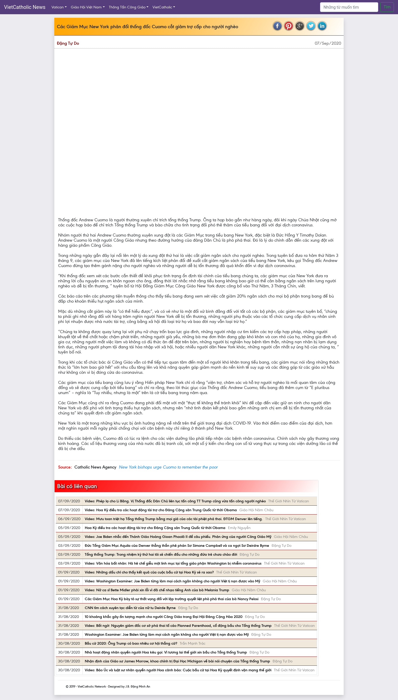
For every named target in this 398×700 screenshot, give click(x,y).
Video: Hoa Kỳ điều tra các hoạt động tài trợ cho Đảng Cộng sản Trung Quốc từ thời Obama (161, 510)
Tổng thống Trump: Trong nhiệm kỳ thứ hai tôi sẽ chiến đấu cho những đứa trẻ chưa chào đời (161, 554)
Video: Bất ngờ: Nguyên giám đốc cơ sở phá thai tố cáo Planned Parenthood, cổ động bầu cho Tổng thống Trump (178, 625)
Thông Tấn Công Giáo (127, 7)
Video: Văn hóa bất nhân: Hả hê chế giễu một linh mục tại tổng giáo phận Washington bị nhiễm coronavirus (173, 563)
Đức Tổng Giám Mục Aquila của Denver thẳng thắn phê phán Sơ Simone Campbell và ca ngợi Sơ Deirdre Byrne (177, 545)
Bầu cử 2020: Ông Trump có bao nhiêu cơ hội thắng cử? (131, 643)
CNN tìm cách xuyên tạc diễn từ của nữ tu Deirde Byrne (130, 607)
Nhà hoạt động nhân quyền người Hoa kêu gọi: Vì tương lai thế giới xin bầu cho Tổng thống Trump (166, 652)
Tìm (387, 7)
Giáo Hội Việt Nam (86, 7)
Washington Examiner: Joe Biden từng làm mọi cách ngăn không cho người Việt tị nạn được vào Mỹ (167, 634)
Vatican (58, 7)
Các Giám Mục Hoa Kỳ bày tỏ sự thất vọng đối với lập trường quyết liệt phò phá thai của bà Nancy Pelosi (171, 599)
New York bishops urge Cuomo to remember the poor (168, 467)
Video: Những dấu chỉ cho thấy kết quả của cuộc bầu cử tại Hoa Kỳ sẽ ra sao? (149, 572)
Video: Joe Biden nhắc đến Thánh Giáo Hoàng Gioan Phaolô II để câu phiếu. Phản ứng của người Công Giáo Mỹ (178, 536)
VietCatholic (162, 7)
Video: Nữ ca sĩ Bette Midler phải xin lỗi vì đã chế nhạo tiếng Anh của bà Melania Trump (157, 590)
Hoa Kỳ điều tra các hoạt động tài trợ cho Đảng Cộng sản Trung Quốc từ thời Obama (155, 527)
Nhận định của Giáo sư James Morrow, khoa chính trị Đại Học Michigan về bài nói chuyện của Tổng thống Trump (177, 661)
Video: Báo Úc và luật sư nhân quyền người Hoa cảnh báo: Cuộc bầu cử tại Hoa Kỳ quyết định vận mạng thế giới (178, 670)
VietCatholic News (24, 7)
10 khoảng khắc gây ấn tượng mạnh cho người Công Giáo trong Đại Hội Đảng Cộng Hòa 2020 (163, 616)
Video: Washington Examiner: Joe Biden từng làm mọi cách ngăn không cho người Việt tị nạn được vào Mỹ (172, 581)
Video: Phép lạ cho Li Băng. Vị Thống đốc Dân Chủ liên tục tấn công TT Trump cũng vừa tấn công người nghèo (175, 501)
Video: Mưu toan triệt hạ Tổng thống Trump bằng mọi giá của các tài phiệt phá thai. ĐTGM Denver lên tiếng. (174, 519)
